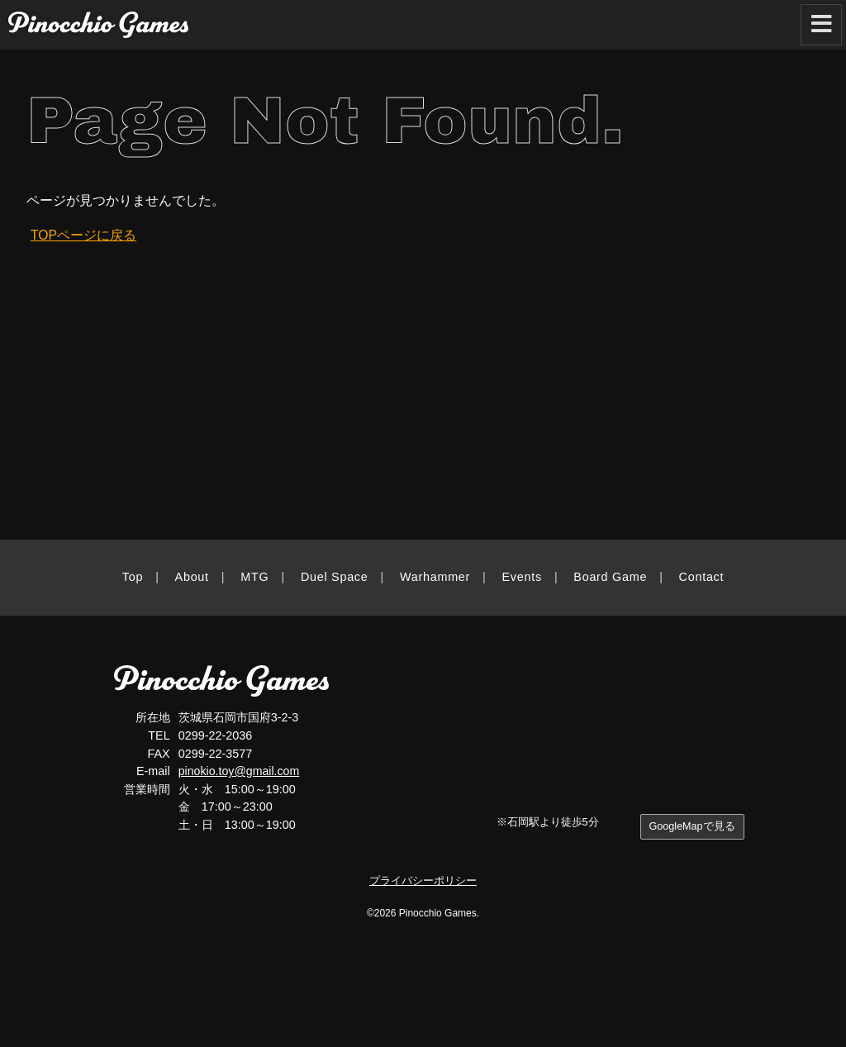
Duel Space (334, 576)
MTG (254, 576)
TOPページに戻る (84, 235)
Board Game (610, 576)
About (192, 576)
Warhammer (435, 576)
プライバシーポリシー (423, 880)
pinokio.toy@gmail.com (240, 771)
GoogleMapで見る (691, 827)
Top (132, 576)
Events (522, 576)
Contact (702, 576)
